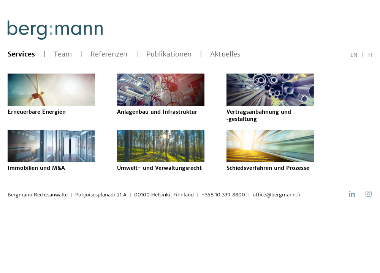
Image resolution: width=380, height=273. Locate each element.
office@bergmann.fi (277, 194)
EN (354, 55)
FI (370, 55)
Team (63, 54)
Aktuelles (225, 54)
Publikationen (169, 54)
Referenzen (108, 54)
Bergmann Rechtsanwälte (38, 194)
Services (21, 54)
